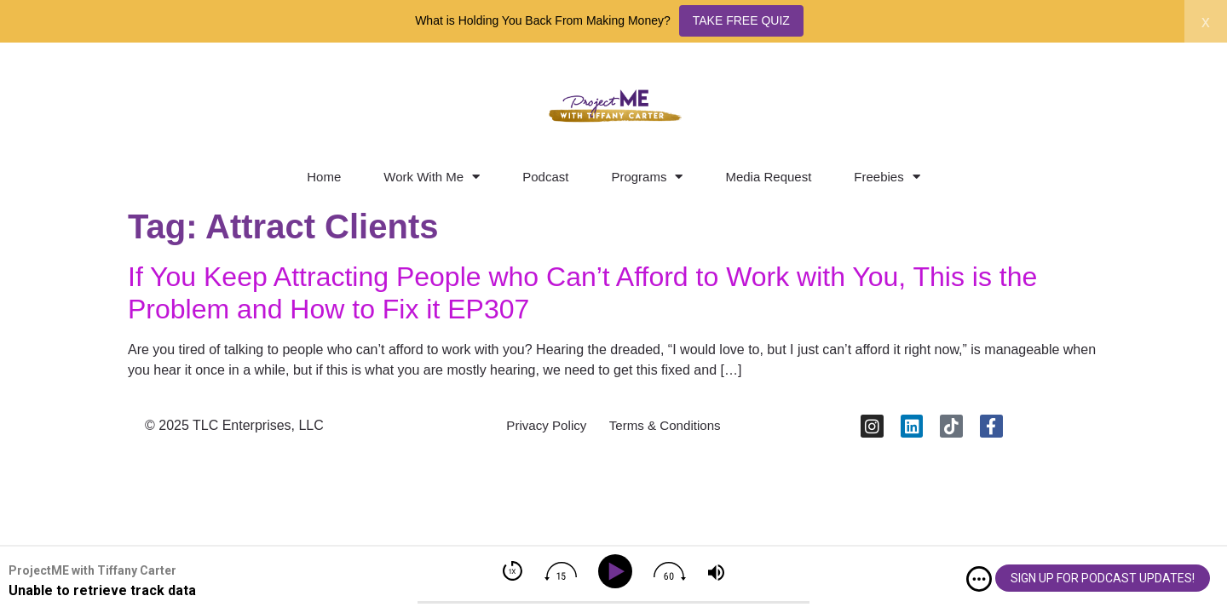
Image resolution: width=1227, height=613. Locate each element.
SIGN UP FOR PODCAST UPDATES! (1103, 578)
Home (324, 176)
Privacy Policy (541, 428)
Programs (647, 177)
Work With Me (431, 177)
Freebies (886, 177)
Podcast (545, 176)
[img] (979, 579)
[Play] (618, 572)
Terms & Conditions (669, 428)
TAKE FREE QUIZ (741, 20)
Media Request (768, 176)
